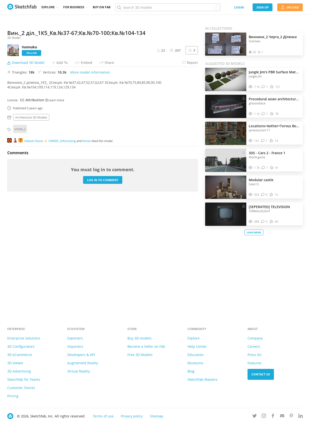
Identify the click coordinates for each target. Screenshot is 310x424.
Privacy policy (132, 416)
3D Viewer (15, 363)
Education (195, 354)
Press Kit (255, 354)
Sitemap (156, 416)
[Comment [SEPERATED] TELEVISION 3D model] (264, 222)
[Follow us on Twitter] (254, 416)
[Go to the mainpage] (22, 7)
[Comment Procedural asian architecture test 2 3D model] (265, 114)
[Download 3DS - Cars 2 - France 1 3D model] (243, 152)
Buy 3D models (139, 338)
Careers (254, 346)
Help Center (197, 346)
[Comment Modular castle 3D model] (264, 195)
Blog (190, 371)
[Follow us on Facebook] (273, 416)
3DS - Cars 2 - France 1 (267, 153)
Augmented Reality (82, 363)
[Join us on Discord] (282, 416)
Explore (48, 7)
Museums (195, 363)
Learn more (54, 207)
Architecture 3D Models (31, 224)
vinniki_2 (20, 236)
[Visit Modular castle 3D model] (225, 187)
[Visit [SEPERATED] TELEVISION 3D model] (225, 214)
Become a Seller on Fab (146, 346)
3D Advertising (19, 371)
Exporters (75, 338)
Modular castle (261, 180)
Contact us (260, 374)
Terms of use (103, 416)
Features (255, 363)
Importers (75, 346)
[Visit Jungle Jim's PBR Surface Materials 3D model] (225, 79)
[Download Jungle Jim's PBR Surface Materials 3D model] (243, 71)
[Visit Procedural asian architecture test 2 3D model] (225, 106)
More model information (90, 179)
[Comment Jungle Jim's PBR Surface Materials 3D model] (265, 87)
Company (255, 338)
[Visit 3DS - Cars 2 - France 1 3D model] (225, 160)
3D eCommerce (19, 354)
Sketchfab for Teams (23, 379)
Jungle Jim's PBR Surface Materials (274, 72)
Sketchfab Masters (202, 379)
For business (73, 7)
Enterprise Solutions (23, 338)
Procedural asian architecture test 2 (274, 99)
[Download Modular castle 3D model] (243, 179)
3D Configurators (21, 346)
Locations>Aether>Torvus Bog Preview (274, 126)
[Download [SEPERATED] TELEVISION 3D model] (243, 206)
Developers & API (81, 354)
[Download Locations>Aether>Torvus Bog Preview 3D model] (243, 125)
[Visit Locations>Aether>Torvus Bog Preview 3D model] (225, 133)
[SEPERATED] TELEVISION (269, 206)
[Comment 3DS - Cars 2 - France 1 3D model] (265, 168)
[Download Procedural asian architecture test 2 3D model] (243, 98)
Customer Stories (21, 387)
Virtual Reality (78, 371)
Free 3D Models (140, 354)
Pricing (12, 396)
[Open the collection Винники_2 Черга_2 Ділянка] (225, 44)
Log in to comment (102, 287)
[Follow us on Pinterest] (291, 416)
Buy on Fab (101, 7)
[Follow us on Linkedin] (300, 416)
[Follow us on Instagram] (264, 416)
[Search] (168, 7)
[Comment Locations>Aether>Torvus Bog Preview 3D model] (264, 141)
